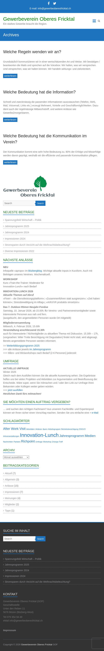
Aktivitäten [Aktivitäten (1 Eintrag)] (30, 429)
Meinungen (11, 498)
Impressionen (12, 492)
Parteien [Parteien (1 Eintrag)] (17, 442)
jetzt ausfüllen (15, 390)
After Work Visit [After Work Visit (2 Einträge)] (14, 428)
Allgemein (10, 479)
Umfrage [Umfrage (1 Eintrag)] (39, 442)
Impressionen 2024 (15, 238)
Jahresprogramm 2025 (17, 226)
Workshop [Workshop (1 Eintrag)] (47, 442)
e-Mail (95, 412)
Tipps (8, 510)
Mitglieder (10, 504)
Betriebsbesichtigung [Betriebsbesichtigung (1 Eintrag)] (69, 429)
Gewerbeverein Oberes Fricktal (39, 19)
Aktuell (8, 473)
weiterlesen (10, 75)
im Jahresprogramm (40, 349)
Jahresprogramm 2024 (17, 232)
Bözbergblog (35, 270)
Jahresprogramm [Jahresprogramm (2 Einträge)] (71, 436)
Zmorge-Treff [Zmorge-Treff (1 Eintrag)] (57, 442)
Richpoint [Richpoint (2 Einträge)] (28, 441)
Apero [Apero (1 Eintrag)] (45, 429)
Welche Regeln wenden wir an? (32, 51)
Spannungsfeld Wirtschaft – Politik (23, 220)
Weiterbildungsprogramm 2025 (23, 345)
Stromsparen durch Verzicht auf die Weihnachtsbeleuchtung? (37, 244)
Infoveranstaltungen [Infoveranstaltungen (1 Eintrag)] (11, 436)
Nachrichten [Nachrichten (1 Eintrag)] (8, 442)
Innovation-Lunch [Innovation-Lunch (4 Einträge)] (39, 435)
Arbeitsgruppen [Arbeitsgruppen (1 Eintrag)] (54, 429)
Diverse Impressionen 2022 (19, 251)
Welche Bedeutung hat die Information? (39, 92)
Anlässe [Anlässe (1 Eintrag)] (38, 429)
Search (40, 203)
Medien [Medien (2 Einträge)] (90, 436)
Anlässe (9, 485)
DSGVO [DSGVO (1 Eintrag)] (82, 429)
